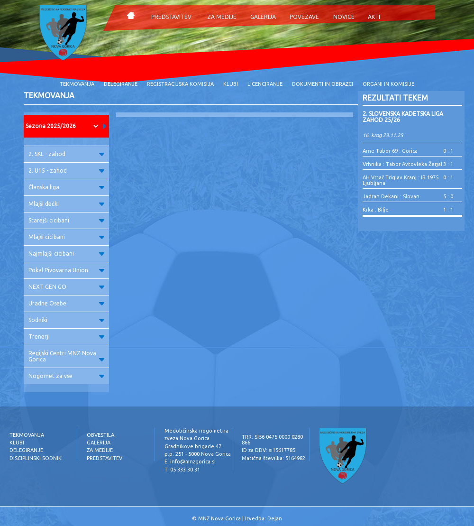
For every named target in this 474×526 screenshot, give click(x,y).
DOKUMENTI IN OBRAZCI (322, 84)
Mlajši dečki (66, 204)
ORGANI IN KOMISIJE (388, 84)
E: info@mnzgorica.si (190, 461)
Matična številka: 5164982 (273, 458)
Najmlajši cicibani (66, 253)
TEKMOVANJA (77, 84)
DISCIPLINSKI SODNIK (35, 458)
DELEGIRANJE (120, 84)
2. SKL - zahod (66, 154)
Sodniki (66, 320)
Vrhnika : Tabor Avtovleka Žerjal (402, 164)
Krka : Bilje (376, 209)
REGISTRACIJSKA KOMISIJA (180, 84)
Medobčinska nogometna (196, 431)
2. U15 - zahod (66, 170)
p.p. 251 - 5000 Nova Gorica (197, 454)
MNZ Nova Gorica (219, 518)
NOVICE (344, 17)
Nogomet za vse (66, 376)
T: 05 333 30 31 (182, 469)
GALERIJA (263, 17)
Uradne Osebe (66, 303)
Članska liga (66, 187)
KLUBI (230, 84)
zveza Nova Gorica (187, 438)
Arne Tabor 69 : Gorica (390, 151)
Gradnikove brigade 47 (192, 446)
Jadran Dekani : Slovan (391, 196)
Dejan (274, 518)
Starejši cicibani (66, 220)
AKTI (374, 17)
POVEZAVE (304, 17)
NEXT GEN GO (66, 287)
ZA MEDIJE (222, 17)
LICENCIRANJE (265, 84)
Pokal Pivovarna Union (66, 270)
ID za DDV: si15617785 (268, 450)
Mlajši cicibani (66, 237)
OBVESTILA (100, 435)
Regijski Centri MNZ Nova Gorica (66, 356)
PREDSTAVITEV (171, 17)
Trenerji (66, 336)
